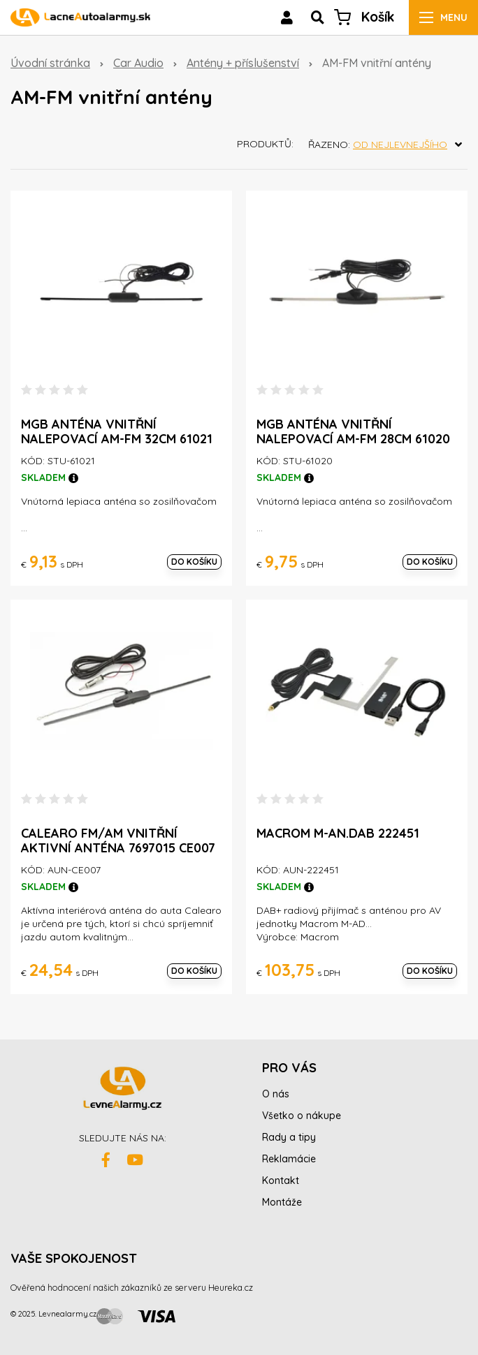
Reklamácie (289, 1159)
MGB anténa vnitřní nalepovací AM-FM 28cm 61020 (353, 431)
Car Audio (138, 63)
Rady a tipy (289, 1137)
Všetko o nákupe (301, 1115)
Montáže (282, 1202)
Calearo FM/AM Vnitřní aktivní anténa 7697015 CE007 (118, 841)
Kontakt (280, 1180)
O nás (275, 1094)
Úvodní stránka (50, 63)
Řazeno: (388, 144)
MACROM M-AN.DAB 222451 (337, 833)
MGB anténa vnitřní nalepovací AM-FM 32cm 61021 (116, 431)
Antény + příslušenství (243, 63)
